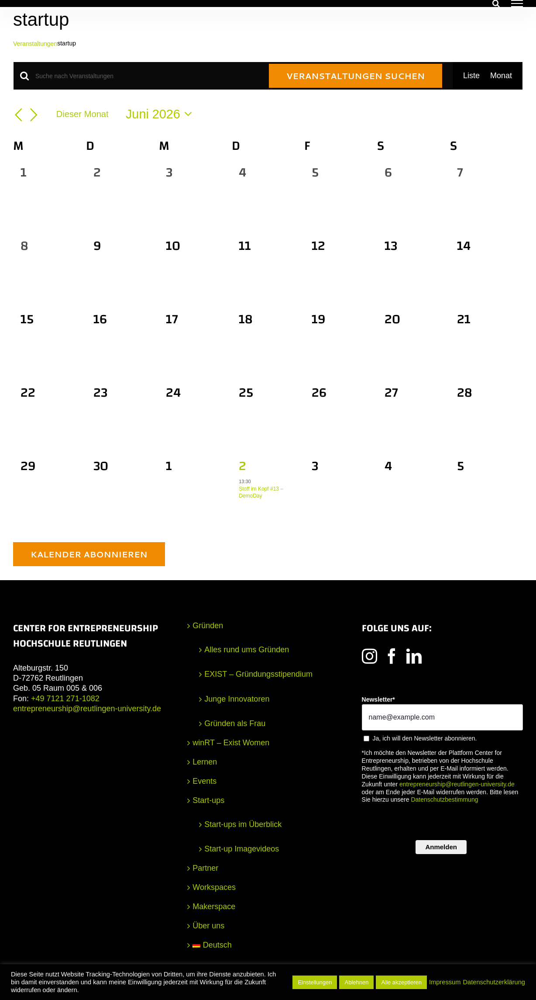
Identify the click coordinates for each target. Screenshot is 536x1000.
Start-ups (208, 800)
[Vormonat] (18, 115)
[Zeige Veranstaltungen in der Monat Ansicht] (501, 76)
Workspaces (214, 887)
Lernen (204, 762)
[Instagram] (369, 656)
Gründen (207, 625)
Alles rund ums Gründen (246, 649)
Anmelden (441, 847)
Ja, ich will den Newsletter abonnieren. (425, 738)
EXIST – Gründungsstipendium (258, 674)
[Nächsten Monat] (34, 115)
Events (204, 781)
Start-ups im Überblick (243, 824)
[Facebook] (391, 656)
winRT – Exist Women (230, 742)
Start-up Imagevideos (241, 848)
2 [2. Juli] (242, 466)
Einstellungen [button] (315, 982)
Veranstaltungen (35, 43)
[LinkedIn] (414, 656)
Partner (205, 868)
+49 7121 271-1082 (65, 698)
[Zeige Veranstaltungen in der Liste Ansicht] (471, 76)
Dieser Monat (82, 114)
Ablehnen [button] (356, 982)
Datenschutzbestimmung (444, 799)
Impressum (444, 982)
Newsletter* (378, 699)
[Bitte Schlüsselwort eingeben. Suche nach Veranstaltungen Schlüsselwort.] (146, 76)
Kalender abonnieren (89, 554)
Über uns (208, 925)
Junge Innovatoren (236, 699)
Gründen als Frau (234, 723)
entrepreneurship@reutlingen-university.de (87, 708)
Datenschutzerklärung (494, 982)
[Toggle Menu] (517, 3)
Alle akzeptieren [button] (401, 982)
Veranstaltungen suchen (355, 76)
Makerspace (213, 906)
